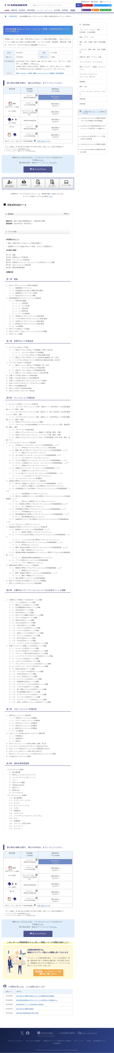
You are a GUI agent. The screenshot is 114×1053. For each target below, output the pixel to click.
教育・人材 (83, 85)
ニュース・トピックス (44, 10)
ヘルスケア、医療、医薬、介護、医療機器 (92, 49)
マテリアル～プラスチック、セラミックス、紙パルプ (88, 74)
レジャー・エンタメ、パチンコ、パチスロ (92, 91)
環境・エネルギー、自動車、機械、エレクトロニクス (32, 73)
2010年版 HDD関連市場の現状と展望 (27, 1013)
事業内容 (14, 10)
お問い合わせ (106, 10)
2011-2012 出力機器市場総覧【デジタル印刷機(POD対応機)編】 (35, 996)
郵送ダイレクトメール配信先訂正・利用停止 (57, 1041)
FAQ (88, 1041)
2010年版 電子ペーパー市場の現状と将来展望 (29, 1004)
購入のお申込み (38, 169)
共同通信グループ (99, 1041)
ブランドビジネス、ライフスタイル (91, 60)
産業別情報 (31, 10)
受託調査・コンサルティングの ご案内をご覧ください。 (48, 973)
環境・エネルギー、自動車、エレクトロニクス (92, 67)
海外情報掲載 (60, 73)
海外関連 (82, 102)
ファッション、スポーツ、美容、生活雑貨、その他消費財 (90, 30)
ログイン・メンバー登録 (102, 5)
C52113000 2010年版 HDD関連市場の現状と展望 (92, 149)
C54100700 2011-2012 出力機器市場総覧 (93, 143)
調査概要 (38, 213)
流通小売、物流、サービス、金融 (90, 55)
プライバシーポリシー (15, 1041)
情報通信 (52, 73)
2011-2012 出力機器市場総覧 (25, 1009)
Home (7, 10)
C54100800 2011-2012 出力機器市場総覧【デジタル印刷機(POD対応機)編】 (93, 118)
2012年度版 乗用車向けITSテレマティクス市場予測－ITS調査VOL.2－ (37, 1000)
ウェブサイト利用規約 (33, 1041)
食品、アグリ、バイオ (86, 36)
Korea (94, 2)
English (85, 2)
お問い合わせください (44, 141)
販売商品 (22, 10)
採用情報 (65, 10)
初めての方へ (87, 5)
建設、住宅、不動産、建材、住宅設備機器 (92, 42)
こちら (37, 64)
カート (96, 10)
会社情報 (57, 10)
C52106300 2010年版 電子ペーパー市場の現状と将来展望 (92, 136)
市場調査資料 (13, 16)
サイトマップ (105, 2)
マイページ (86, 10)
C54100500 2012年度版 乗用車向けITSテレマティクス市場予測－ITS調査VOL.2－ (93, 127)
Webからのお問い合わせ (87, 1033)
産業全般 (82, 97)
